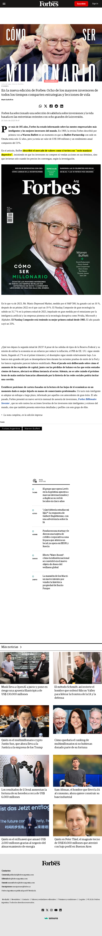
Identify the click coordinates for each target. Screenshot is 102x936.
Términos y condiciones (67, 899)
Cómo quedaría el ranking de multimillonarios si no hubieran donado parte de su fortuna (73, 744)
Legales (82, 899)
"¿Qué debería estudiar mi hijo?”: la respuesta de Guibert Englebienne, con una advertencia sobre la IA (56, 516)
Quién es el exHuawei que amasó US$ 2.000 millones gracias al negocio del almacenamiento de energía (23, 843)
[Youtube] (56, 910)
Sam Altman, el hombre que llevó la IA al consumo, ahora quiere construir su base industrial (77, 793)
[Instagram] (51, 910)
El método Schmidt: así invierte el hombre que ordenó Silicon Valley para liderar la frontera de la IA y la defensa (75, 692)
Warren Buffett (32, 428)
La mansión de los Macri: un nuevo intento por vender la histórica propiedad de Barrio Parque (55, 582)
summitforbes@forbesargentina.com (21, 883)
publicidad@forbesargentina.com (21, 875)
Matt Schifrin (7, 100)
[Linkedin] (60, 910)
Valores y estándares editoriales (43, 899)
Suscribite (81, 4)
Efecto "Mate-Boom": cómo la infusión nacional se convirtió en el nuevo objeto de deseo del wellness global (56, 561)
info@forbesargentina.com (18, 879)
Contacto (25, 899)
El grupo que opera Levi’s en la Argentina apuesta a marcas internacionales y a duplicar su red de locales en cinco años (56, 495)
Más (54, 480)
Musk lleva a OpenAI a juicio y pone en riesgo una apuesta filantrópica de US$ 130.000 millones (24, 691)
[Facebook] (43, 910)
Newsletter (15, 899)
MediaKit (5, 899)
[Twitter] (47, 910)
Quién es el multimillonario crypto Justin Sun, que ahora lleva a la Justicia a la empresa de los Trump (22, 744)
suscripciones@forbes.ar (21, 887)
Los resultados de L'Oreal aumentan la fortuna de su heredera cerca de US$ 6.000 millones (24, 793)
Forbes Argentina (11, 428)
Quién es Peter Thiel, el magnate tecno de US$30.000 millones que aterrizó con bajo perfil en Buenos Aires (77, 843)
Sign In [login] (95, 4)
